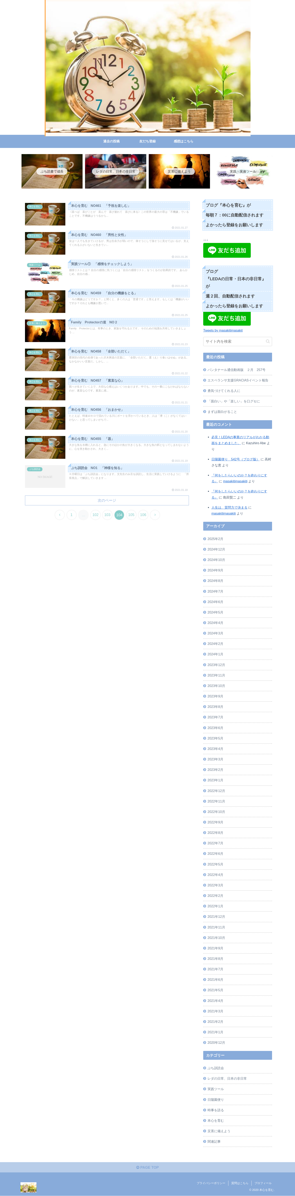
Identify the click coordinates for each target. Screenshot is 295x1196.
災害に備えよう (219, 1131)
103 (107, 515)
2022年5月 (215, 864)
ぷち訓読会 (216, 1068)
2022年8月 (215, 832)
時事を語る (216, 1110)
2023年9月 (215, 696)
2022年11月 (216, 801)
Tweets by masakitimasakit (223, 330)
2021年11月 (216, 927)
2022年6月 (215, 853)
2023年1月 (215, 780)
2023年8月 (215, 706)
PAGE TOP (147, 1167)
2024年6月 (215, 602)
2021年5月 (215, 990)
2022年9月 (215, 822)
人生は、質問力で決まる (229, 507)
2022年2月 (215, 895)
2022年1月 (215, 906)
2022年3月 (215, 885)
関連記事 (214, 1141)
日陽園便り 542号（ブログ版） (235, 459)
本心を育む (216, 1120)
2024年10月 (216, 560)
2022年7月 (215, 843)
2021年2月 (215, 1021)
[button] (267, 341)
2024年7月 (215, 591)
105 (131, 515)
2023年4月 (215, 749)
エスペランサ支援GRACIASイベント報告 (238, 380)
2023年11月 (216, 675)
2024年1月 (215, 654)
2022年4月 (215, 875)
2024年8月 (215, 581)
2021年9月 (215, 948)
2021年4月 (215, 1001)
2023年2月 (215, 769)
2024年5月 (215, 612)
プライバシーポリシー (211, 1183)
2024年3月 (215, 633)
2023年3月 (215, 759)
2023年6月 (215, 728)
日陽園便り (216, 1099)
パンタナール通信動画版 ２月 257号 (237, 370)
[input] (237, 341)
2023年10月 (216, 686)
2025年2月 (215, 539)
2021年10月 (216, 938)
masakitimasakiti (235, 481)
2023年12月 (216, 665)
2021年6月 (215, 979)
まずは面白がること (222, 411)
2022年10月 (216, 812)
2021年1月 (215, 1032)
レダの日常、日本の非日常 (227, 1078)
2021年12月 (216, 916)
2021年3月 (215, 1011)
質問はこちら (239, 1183)
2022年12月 (216, 791)
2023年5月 (215, 738)
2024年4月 (215, 623)
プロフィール (263, 1183)
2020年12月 (216, 1042)
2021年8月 (215, 958)
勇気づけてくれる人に (224, 391)
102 (95, 515)
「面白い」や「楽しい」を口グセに (234, 401)
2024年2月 (215, 643)
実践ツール (216, 1089)
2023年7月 (215, 717)
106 (144, 515)
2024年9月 (215, 570)
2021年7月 (215, 969)
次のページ (107, 501)
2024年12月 (216, 549)
